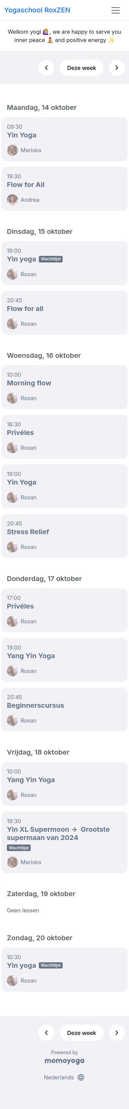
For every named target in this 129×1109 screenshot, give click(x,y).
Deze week (81, 67)
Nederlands (64, 1077)
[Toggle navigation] (115, 10)
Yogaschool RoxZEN (37, 10)
